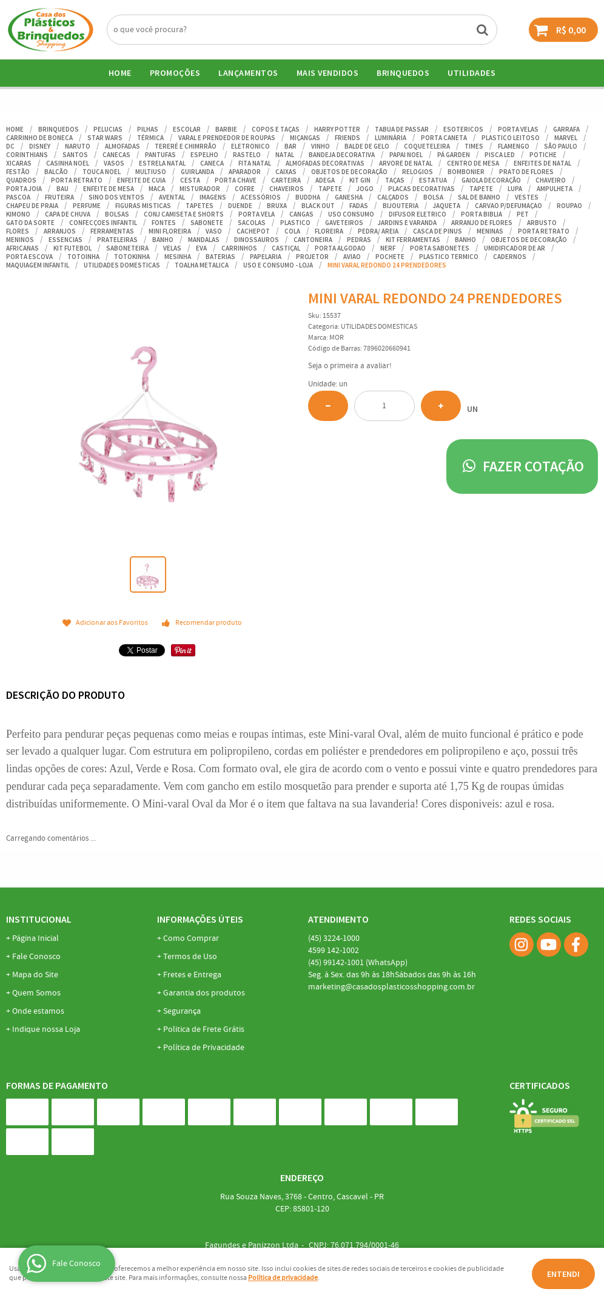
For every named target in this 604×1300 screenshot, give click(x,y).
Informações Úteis (200, 919)
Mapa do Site (35, 974)
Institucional (39, 919)
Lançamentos (248, 72)
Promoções (175, 72)
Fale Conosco (36, 956)
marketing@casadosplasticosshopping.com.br (391, 987)
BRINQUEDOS (403, 72)
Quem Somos (36, 993)
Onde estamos (38, 1011)
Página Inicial (35, 938)
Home (120, 72)
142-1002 (333, 950)
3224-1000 (334, 938)
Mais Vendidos (328, 72)
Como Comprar (191, 938)
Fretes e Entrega (192, 974)
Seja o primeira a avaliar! (350, 366)
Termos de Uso (190, 956)
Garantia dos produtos (204, 993)
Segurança (182, 1011)
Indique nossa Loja (46, 1029)
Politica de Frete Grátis (203, 1029)
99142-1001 (358, 962)
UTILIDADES (471, 72)
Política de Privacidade (203, 1047)
